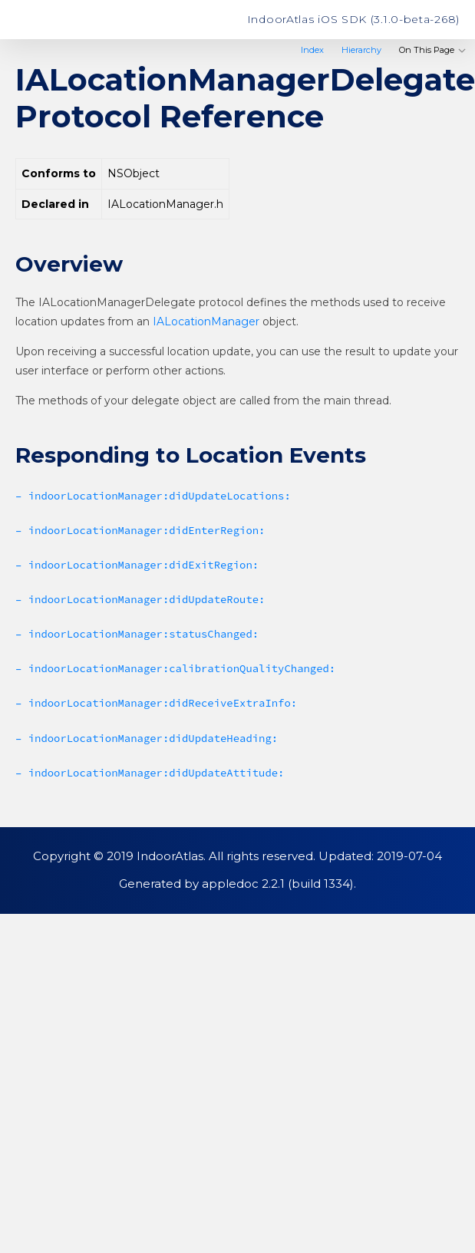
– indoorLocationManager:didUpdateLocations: (153, 496)
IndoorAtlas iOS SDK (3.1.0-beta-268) (353, 19)
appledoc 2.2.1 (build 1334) (278, 883)
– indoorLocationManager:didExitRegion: (137, 565)
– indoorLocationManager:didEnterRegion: (140, 530)
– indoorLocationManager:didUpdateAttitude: (149, 773)
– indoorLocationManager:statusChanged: (137, 634)
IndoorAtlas (72, 20)
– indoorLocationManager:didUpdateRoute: (140, 599)
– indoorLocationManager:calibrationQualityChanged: (175, 668)
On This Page (433, 50)
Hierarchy (361, 50)
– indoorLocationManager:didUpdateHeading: (146, 738)
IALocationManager (206, 321)
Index (312, 50)
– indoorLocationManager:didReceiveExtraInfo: (156, 703)
